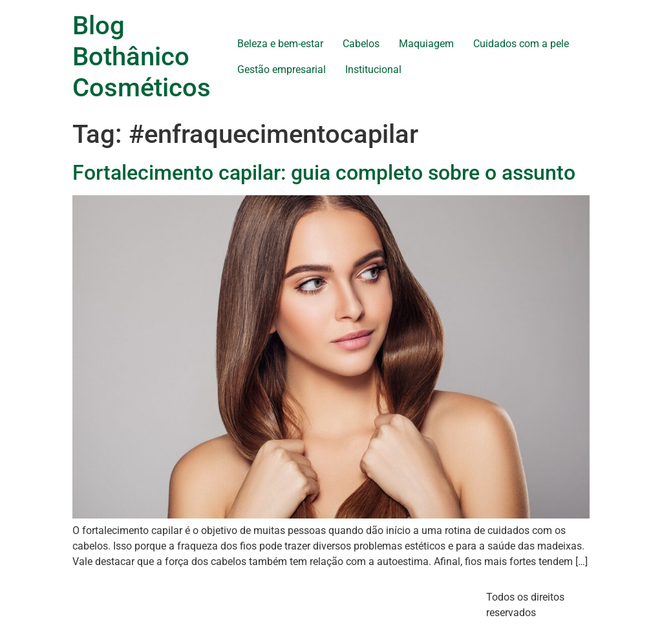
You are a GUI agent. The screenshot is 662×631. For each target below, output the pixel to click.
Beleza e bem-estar (280, 43)
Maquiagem (426, 43)
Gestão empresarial (281, 69)
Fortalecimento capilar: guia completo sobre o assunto (323, 172)
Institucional (373, 69)
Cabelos (361, 43)
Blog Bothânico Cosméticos (141, 56)
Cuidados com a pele (521, 43)
